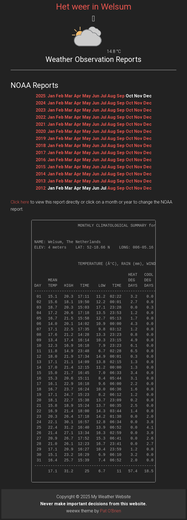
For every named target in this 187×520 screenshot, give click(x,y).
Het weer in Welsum (93, 6)
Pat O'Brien (110, 510)
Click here (20, 202)
